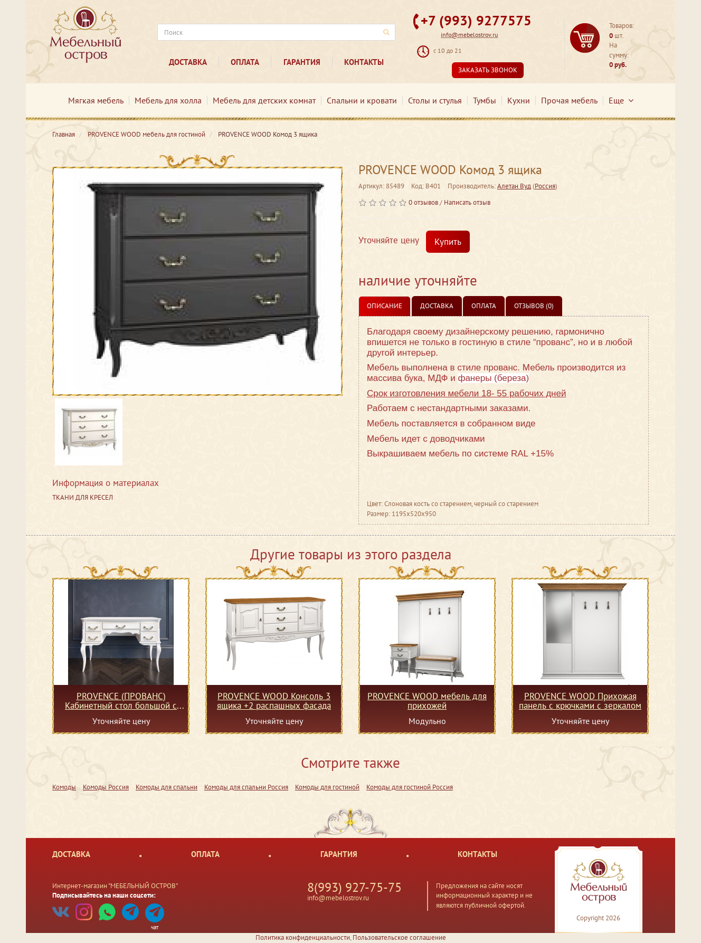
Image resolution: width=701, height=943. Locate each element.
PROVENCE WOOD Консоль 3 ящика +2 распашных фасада (274, 700)
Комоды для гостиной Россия (409, 787)
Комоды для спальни (166, 787)
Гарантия (301, 62)
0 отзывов (423, 202)
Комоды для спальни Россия (246, 787)
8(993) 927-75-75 (354, 887)
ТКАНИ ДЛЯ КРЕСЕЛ (82, 497)
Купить (447, 241)
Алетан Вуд (514, 186)
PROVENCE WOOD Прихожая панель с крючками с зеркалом (580, 700)
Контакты (364, 62)
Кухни (518, 100)
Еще (621, 100)
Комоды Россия (106, 787)
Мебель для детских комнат (264, 100)
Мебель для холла (168, 100)
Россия (545, 186)
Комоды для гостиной (327, 787)
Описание (384, 305)
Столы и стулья (435, 100)
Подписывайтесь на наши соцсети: (104, 895)
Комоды (64, 787)
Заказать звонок (487, 69)
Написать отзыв (467, 202)
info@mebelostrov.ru (469, 35)
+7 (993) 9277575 (476, 20)
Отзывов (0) (534, 305)
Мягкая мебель (96, 100)
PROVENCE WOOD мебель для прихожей (427, 700)
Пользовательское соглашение (399, 937)
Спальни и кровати (362, 100)
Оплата (245, 62)
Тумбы (484, 100)
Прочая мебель (569, 100)
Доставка (188, 62)
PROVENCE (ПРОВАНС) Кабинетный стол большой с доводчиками (121, 700)
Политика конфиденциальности (302, 937)
